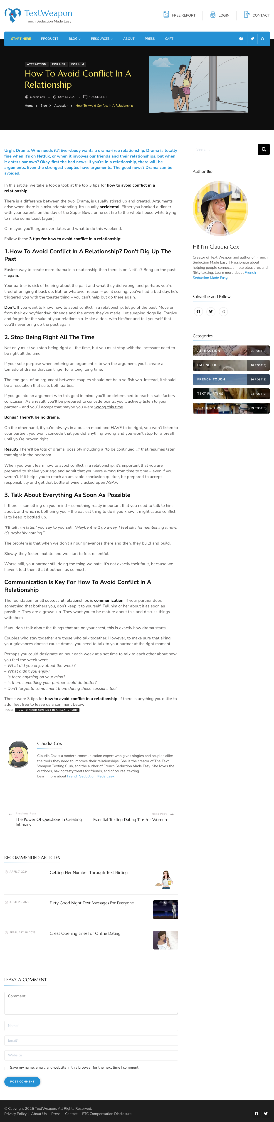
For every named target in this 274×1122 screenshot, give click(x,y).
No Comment (98, 97)
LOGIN (224, 15)
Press (150, 39)
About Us (39, 1113)
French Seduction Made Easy (90, 776)
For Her (58, 64)
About (129, 39)
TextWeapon (48, 13)
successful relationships (67, 600)
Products (50, 39)
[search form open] (262, 39)
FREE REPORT (184, 15)
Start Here (21, 39)
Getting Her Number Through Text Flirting (89, 872)
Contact (71, 1113)
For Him (77, 64)
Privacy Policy (15, 1113)
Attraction (36, 64)
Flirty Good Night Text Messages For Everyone (92, 902)
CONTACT (261, 15)
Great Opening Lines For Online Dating (85, 933)
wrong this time (108, 407)
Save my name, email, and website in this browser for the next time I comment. (74, 1067)
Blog (73, 39)
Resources (100, 39)
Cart (169, 39)
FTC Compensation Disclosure (107, 1113)
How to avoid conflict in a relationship (47, 710)
